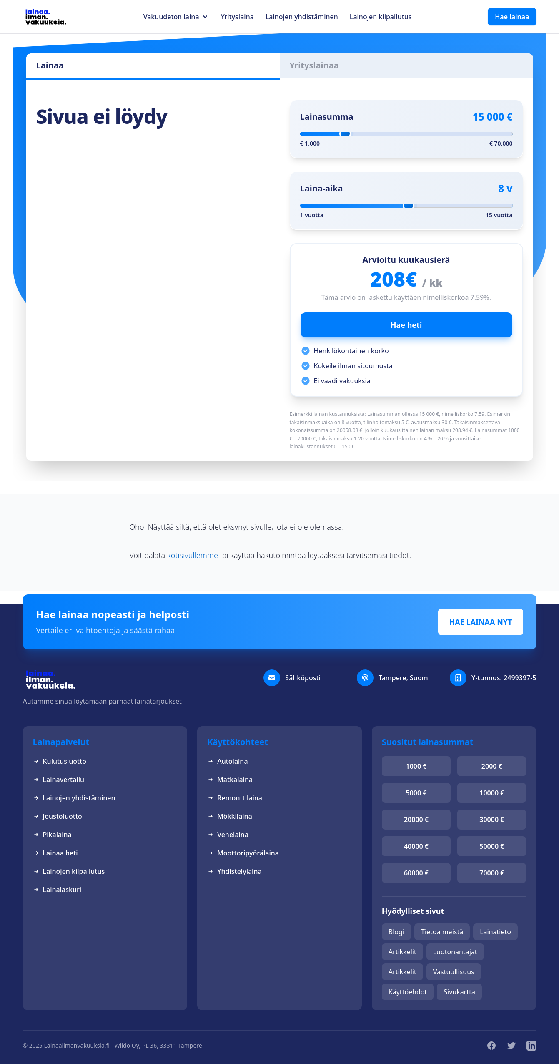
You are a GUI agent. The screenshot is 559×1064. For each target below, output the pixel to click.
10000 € (491, 792)
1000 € (416, 766)
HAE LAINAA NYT (480, 622)
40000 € (416, 846)
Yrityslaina (237, 16)
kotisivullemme (192, 555)
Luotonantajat (455, 951)
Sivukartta (459, 991)
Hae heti (406, 325)
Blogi (396, 931)
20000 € (416, 819)
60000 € (416, 873)
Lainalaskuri (57, 889)
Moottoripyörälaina (243, 853)
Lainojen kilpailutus (381, 16)
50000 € (491, 846)
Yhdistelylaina (234, 871)
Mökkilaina (229, 816)
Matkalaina (230, 779)
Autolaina (227, 761)
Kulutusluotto (60, 761)
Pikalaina (52, 834)
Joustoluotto (57, 816)
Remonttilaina (234, 797)
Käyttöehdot (408, 991)
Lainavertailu (59, 779)
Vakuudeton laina (171, 16)
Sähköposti (303, 677)
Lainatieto (495, 931)
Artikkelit (402, 951)
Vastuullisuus (453, 971)
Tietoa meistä (442, 931)
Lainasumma (326, 116)
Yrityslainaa (314, 65)
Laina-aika (321, 188)
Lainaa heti (55, 853)
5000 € (416, 792)
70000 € (491, 873)
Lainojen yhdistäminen (302, 16)
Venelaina (227, 834)
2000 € (491, 766)
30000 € (491, 819)
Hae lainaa (512, 16)
